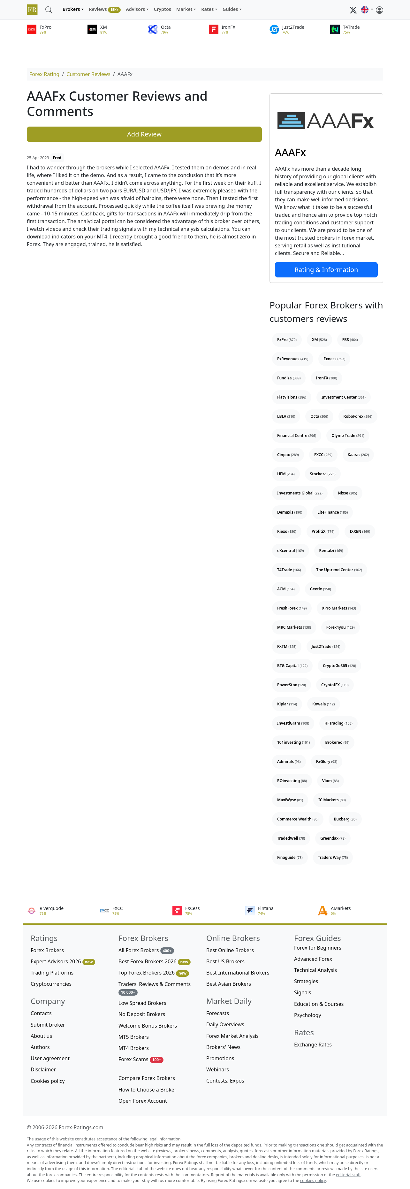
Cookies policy (48, 1080)
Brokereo (337, 742)
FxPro (287, 339)
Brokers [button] (71, 9)
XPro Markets (339, 608)
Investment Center (344, 397)
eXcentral (290, 550)
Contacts (41, 1013)
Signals (302, 992)
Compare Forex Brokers (146, 1078)
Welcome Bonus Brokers (147, 1025)
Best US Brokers (225, 961)
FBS (350, 339)
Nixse (347, 493)
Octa (319, 416)
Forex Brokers (47, 950)
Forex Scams (140, 1059)
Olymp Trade (347, 435)
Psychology (307, 1015)
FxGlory (326, 761)
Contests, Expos (225, 1080)
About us (41, 1035)
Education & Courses (319, 1003)
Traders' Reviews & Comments (154, 988)
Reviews (105, 9)
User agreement (50, 1058)
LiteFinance (332, 512)
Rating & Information (326, 269)
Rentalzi (331, 550)
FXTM (286, 646)
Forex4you (340, 627)
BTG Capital (292, 665)
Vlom (330, 780)
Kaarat (358, 454)
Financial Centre (296, 435)
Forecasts (217, 1013)
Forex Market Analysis (232, 1035)
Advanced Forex (313, 958)
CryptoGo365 (339, 665)
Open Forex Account (142, 1100)
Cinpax (288, 454)
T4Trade (289, 569)
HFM (286, 474)
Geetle (320, 589)
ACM (286, 589)
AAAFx (290, 152)
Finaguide (290, 857)
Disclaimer (43, 1069)
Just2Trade (326, 646)
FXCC (323, 454)
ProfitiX (323, 531)
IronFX (326, 378)
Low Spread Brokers (142, 1002)
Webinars (217, 1069)
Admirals (289, 761)
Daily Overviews (225, 1024)
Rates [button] (207, 9)
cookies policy (313, 1180)
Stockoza (323, 474)
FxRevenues (292, 358)
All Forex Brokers (146, 950)
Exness (334, 358)
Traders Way (333, 857)
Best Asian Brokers (228, 983)
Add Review (144, 134)
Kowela (323, 704)
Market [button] (184, 9)
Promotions (220, 1058)
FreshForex (292, 608)
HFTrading (338, 723)
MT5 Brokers (133, 1036)
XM (319, 339)
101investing (293, 742)
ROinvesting (292, 780)
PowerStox (291, 685)
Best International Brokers (238, 972)
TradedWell (291, 838)
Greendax (332, 838)
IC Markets (331, 800)
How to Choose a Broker (147, 1089)
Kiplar (287, 704)
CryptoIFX (335, 685)
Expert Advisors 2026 (63, 961)
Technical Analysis (315, 970)
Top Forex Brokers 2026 (153, 972)
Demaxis (289, 512)
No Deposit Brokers (141, 1014)
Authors (40, 1047)
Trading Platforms (52, 972)
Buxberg (345, 819)
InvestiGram (293, 723)
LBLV (286, 416)
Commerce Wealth (297, 819)
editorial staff (348, 1174)
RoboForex (358, 416)
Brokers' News (223, 1047)
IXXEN (360, 531)
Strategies (306, 981)
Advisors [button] (135, 9)
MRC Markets (294, 627)
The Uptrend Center (339, 569)
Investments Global (300, 493)
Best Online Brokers (230, 950)
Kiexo (286, 531)
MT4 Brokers (133, 1048)
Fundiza (288, 378)
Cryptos (162, 9)
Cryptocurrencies (51, 983)
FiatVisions (291, 397)
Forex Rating (44, 74)
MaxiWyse (290, 800)
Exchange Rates (313, 1044)
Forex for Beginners (317, 947)
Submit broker (48, 1024)
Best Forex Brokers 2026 (154, 961)
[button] (367, 9)
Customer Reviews (88, 74)
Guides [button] (230, 9)
